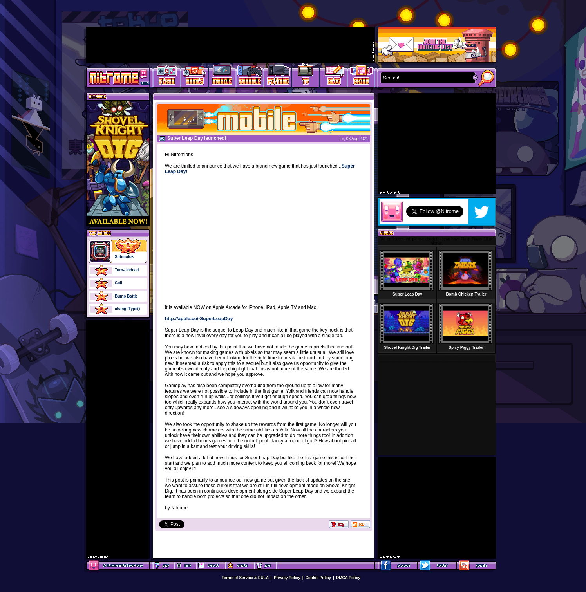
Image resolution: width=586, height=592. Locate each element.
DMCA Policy (348, 578)
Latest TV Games (306, 76)
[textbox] (426, 78)
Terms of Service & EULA (245, 578)
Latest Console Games (250, 76)
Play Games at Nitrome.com (115, 77)
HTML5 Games (194, 76)
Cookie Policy (318, 578)
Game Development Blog (333, 76)
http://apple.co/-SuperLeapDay (199, 318)
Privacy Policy (287, 578)
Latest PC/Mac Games (278, 76)
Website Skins (361, 76)
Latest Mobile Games (222, 76)
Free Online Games (167, 76)
